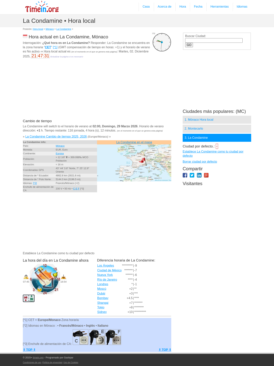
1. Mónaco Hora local (199, 119)
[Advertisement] (97, 91)
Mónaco (50, 29)
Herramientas (219, 6)
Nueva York (105, 274)
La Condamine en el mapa (134, 142)
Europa (60, 153)
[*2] (35, 183)
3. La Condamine (196, 137)
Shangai (102, 302)
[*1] (55, 47)
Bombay (102, 298)
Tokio (100, 307)
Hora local (38, 29)
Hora (182, 6)
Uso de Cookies (70, 362)
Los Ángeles (105, 265)
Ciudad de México (109, 270)
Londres (102, 284)
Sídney (102, 312)
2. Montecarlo (194, 128)
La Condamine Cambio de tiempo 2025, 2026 (56, 136)
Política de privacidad (52, 362)
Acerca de (164, 6)
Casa (146, 6)
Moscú (101, 288)
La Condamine (63, 29)
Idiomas (242, 6)
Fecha (198, 6)
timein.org (38, 357)
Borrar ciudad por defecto (200, 161)
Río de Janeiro (107, 279)
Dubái (101, 293)
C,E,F (76, 188)
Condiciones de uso (32, 362)
